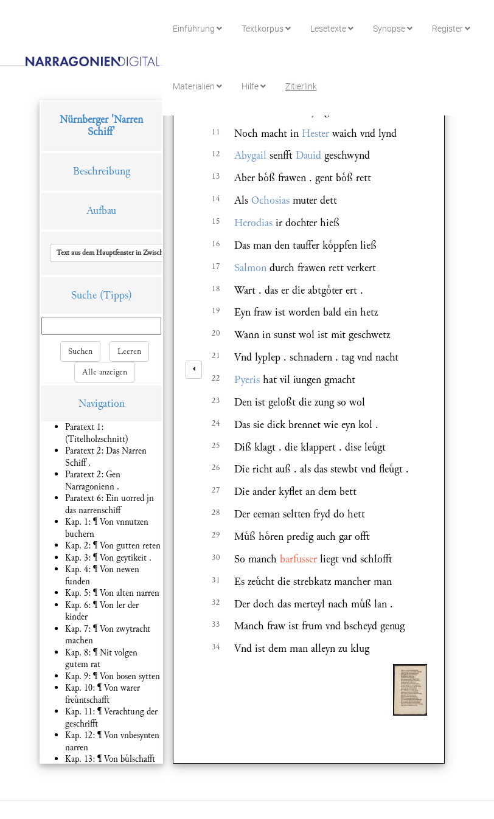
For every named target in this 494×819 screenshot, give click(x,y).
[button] (135, 253)
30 (216, 557)
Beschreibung (101, 171)
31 (216, 580)
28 (216, 512)
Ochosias (270, 200)
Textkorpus (266, 28)
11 (216, 132)
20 (216, 333)
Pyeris (247, 379)
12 (216, 154)
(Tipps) (116, 295)
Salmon (250, 267)
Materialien (197, 86)
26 (216, 467)
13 (216, 176)
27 (216, 490)
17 (216, 266)
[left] (194, 370)
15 (216, 221)
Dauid (308, 155)
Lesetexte (331, 28)
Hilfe (254, 86)
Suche (84, 295)
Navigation (101, 403)
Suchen (80, 351)
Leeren (129, 351)
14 (216, 199)
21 (216, 356)
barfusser (298, 559)
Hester (315, 133)
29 (216, 535)
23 (216, 401)
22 (216, 378)
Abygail (250, 155)
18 (216, 289)
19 (216, 311)
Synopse (392, 28)
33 (216, 624)
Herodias (253, 222)
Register (451, 28)
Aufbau (101, 210)
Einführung (197, 28)
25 (216, 446)
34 (216, 647)
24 (216, 423)
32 (216, 602)
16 (216, 244)
